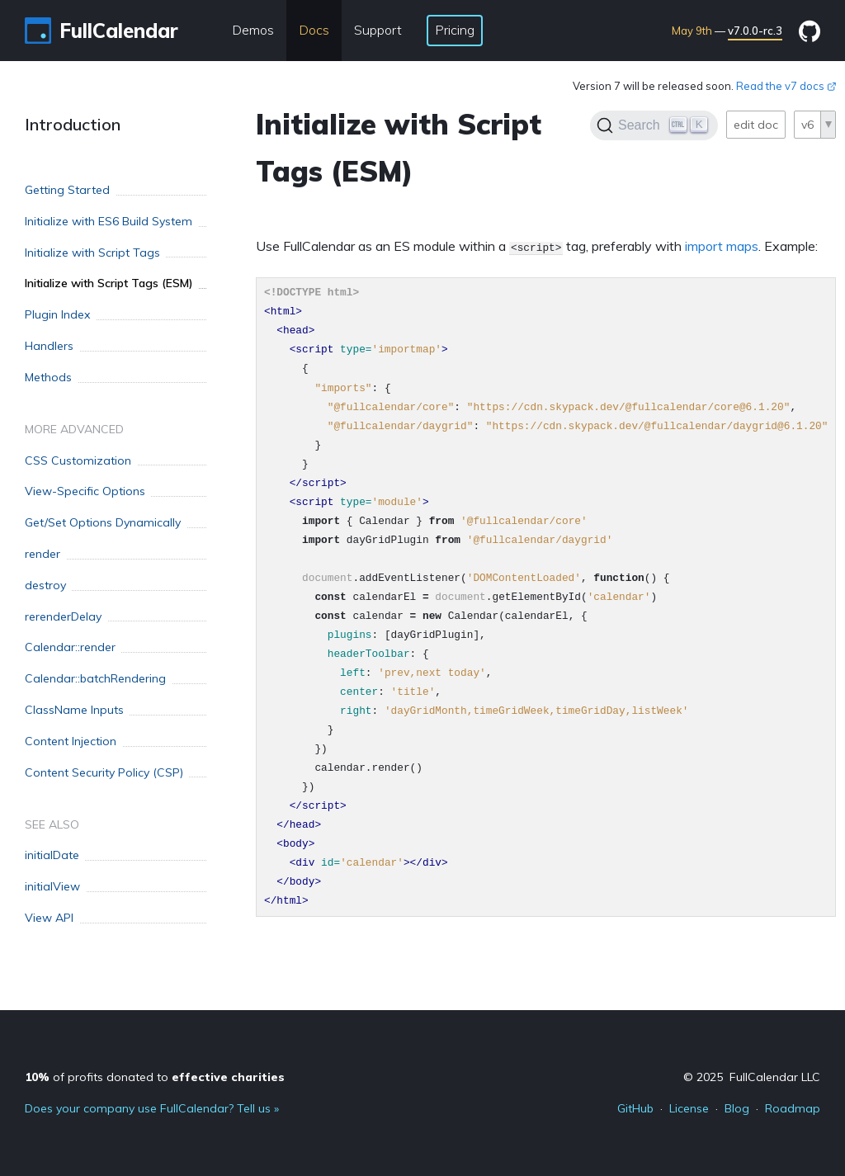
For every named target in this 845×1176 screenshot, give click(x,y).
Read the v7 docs (786, 85)
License (689, 1108)
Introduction (72, 124)
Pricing (454, 29)
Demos (253, 29)
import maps (721, 246)
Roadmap (792, 1108)
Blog (737, 1108)
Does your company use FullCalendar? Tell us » (152, 1108)
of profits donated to (155, 1077)
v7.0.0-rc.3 (755, 30)
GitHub (635, 1108)
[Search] (654, 125)
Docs (314, 29)
